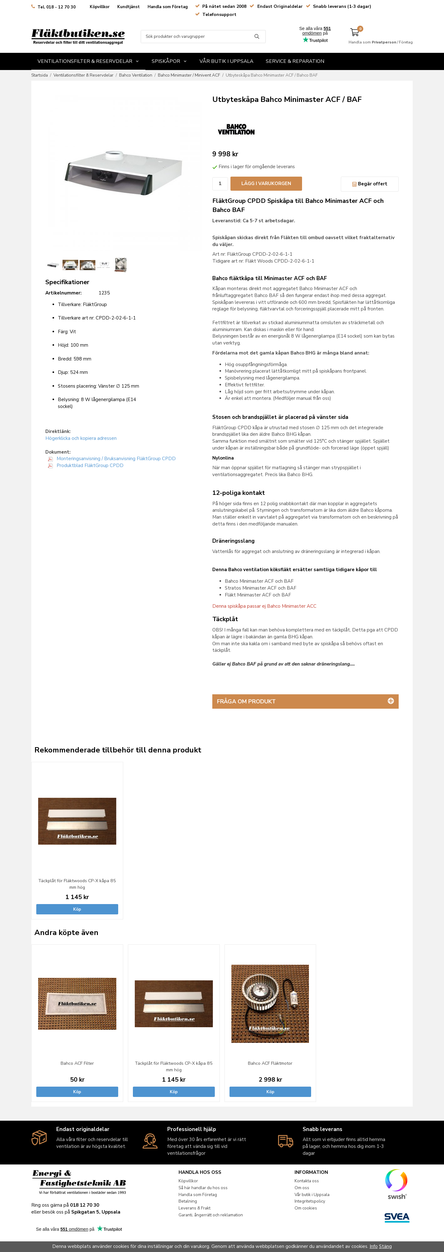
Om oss (302, 1188)
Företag (406, 42)
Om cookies (306, 1208)
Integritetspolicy (310, 1201)
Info (374, 1246)
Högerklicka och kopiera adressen (81, 438)
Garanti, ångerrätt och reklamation (211, 1215)
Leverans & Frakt (194, 1208)
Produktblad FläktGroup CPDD (86, 465)
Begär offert (369, 184)
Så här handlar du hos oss (203, 1188)
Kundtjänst (128, 7)
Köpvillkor (99, 7)
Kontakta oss (307, 1181)
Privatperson (384, 42)
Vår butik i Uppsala (226, 61)
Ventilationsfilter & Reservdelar (88, 61)
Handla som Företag (168, 7)
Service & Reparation (295, 61)
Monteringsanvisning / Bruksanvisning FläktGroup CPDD (112, 458)
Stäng (385, 1246)
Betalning (188, 1201)
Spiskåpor (169, 61)
